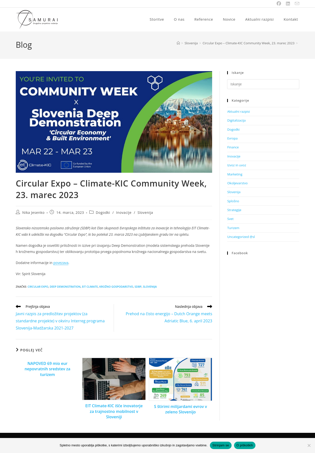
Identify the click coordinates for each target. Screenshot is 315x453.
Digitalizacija (236, 121)
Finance (233, 147)
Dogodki (103, 213)
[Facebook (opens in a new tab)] (279, 3)
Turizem (233, 228)
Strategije (234, 210)
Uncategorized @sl (241, 237)
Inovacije (124, 213)
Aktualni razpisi (238, 112)
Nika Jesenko (33, 213)
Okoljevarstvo (237, 183)
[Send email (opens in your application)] (295, 3)
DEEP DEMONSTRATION (65, 287)
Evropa (232, 139)
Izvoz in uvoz (236, 165)
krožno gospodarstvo (116, 287)
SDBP (138, 287)
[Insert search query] (263, 85)
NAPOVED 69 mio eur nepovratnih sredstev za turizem (47, 369)
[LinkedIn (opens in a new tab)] (288, 3)
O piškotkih (244, 445)
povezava (60, 263)
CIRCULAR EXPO (38, 287)
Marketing (234, 174)
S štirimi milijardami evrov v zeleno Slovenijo (180, 409)
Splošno (233, 201)
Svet (230, 219)
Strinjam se (220, 445)
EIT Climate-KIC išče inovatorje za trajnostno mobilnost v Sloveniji (114, 412)
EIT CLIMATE (90, 287)
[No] (308, 445)
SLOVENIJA (150, 287)
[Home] (178, 43)
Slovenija (145, 213)
